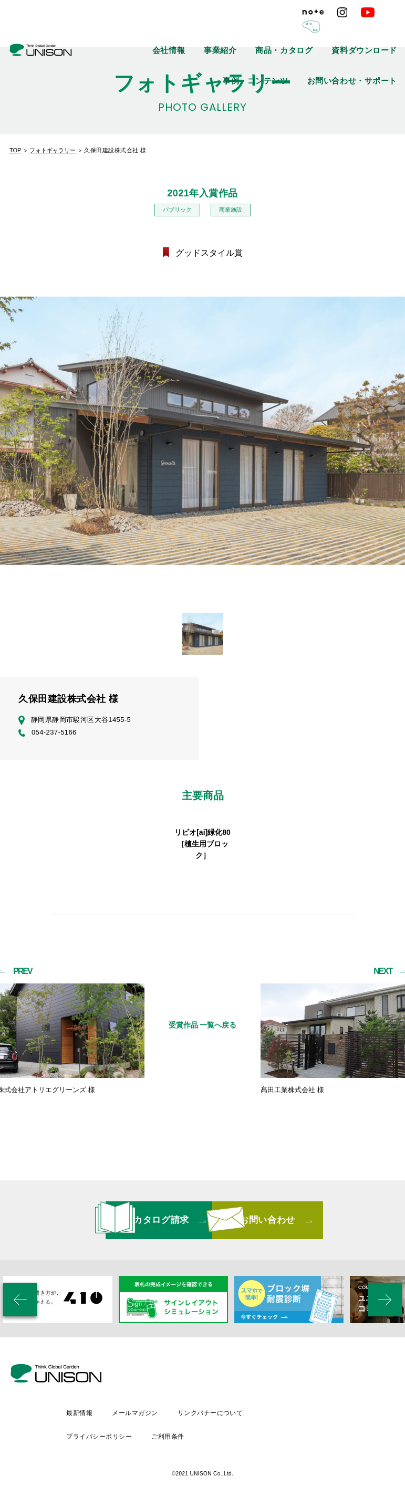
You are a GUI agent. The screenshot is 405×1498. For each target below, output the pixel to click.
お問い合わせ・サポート (366, 55)
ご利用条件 (256, 1424)
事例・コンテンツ (374, 31)
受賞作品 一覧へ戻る (203, 1054)
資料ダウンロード (311, 31)
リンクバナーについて (300, 1406)
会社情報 (161, 31)
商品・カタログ (250, 31)
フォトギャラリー (52, 150)
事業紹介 (201, 31)
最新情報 (166, 1406)
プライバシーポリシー (186, 1424)
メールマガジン (223, 1406)
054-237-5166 (47, 733)
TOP (15, 150)
